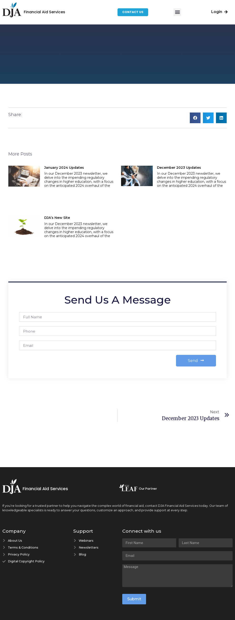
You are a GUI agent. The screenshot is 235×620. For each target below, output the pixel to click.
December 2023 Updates (179, 167)
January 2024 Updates (64, 167)
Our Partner (148, 489)
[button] (177, 12)
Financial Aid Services (44, 12)
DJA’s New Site (57, 218)
